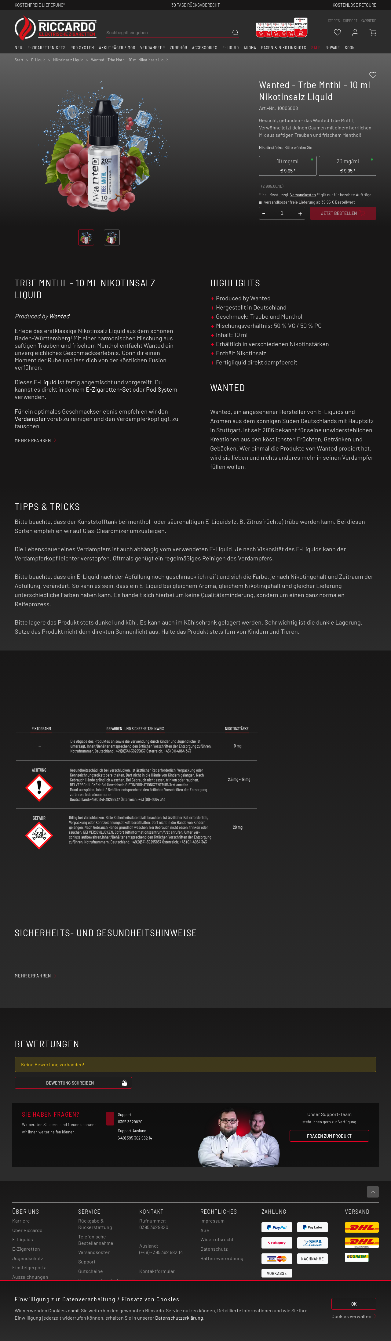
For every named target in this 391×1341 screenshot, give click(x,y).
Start (19, 59)
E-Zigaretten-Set (108, 389)
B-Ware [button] (333, 47)
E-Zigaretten (26, 1249)
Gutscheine (90, 1271)
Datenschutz (214, 1249)
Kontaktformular (157, 1271)
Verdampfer (30, 418)
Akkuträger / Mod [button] (117, 47)
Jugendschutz (27, 1258)
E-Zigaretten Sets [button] (46, 47)
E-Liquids (22, 1239)
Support (87, 1261)
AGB (205, 1230)
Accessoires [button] (205, 47)
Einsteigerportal (30, 1267)
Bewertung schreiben (87, 1082)
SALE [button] (316, 47)
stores (334, 20)
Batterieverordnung (221, 1258)
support (350, 20)
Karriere (368, 20)
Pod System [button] (82, 47)
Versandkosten (303, 194)
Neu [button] (19, 47)
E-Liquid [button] (230, 47)
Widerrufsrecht (217, 1239)
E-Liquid (45, 382)
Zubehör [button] (178, 47)
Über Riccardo (27, 1230)
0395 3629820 (153, 1227)
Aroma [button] (250, 47)
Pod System (161, 389)
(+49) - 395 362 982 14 (161, 1252)
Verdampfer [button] (152, 47)
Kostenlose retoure (354, 5)
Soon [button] (350, 47)
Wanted (59, 316)
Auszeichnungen (30, 1277)
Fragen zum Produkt (329, 1136)
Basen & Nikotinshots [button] (283, 47)
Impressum (212, 1220)
